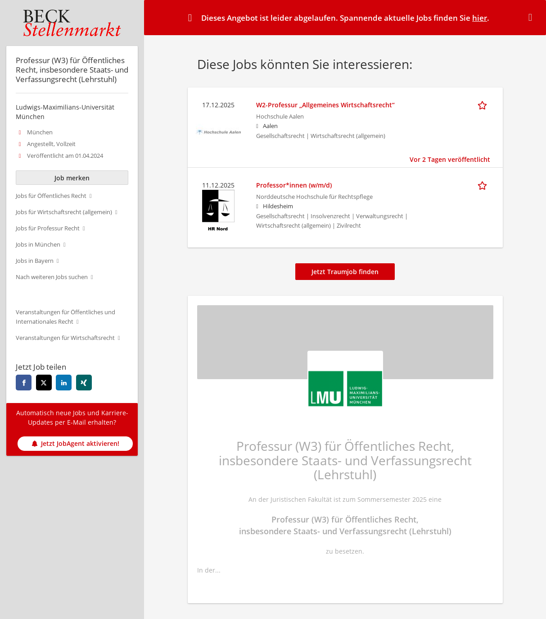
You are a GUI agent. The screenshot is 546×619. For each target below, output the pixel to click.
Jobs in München (38, 244)
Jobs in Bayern (35, 261)
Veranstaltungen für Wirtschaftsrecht (65, 338)
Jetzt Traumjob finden (345, 271)
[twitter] (44, 382)
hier (479, 18)
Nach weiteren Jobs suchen (52, 277)
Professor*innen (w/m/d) (294, 185)
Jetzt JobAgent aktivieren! (75, 443)
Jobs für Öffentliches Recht (51, 196)
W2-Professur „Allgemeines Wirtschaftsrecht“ (325, 105)
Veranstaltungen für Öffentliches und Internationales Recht (65, 317)
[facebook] (24, 382)
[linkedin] (64, 382)
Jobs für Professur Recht (48, 228)
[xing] (84, 382)
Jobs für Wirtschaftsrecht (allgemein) (64, 212)
